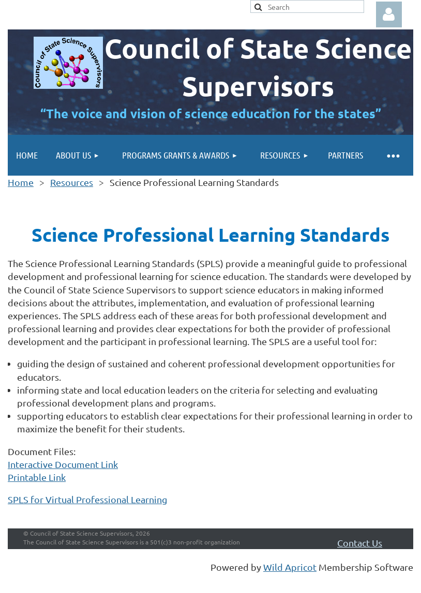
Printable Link (37, 477)
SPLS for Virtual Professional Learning (87, 499)
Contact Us (359, 542)
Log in (389, 14)
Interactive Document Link (63, 464)
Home (21, 182)
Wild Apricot (290, 566)
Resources (71, 182)
